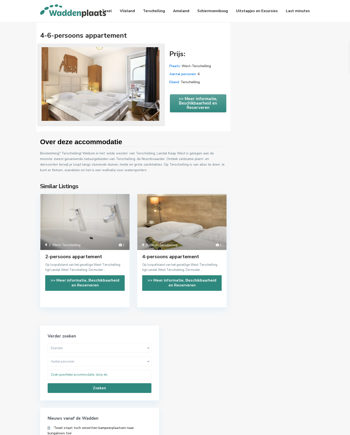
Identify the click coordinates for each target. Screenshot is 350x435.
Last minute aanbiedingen (203, 365)
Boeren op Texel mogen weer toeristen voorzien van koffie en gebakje (267, 149)
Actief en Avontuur (268, 365)
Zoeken (272, 85)
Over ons (231, 427)
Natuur (259, 387)
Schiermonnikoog (212, 11)
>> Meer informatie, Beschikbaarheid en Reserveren (198, 103)
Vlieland (127, 11)
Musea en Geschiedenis (271, 379)
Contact (280, 427)
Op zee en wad (265, 394)
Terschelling (154, 11)
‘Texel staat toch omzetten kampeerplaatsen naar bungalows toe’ (268, 130)
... (105, 270)
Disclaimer (302, 427)
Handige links (255, 427)
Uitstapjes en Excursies (257, 11)
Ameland (181, 11)
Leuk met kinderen (267, 372)
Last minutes (298, 11)
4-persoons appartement (170, 256)
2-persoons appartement (73, 256)
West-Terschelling (196, 66)
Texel (107, 11)
